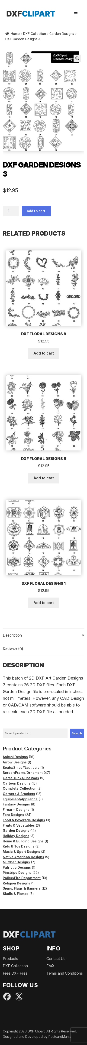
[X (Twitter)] (19, 996)
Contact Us (55, 958)
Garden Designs (61, 34)
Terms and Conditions (64, 973)
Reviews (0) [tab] (13, 649)
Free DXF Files (15, 973)
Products (10, 958)
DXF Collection (34, 34)
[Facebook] (7, 996)
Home (15, 34)
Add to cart (36, 210)
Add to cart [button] (43, 353)
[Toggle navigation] (76, 13)
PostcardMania (59, 1036)
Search (77, 733)
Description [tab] (12, 635)
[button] (77, 58)
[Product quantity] (11, 211)
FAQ (50, 965)
